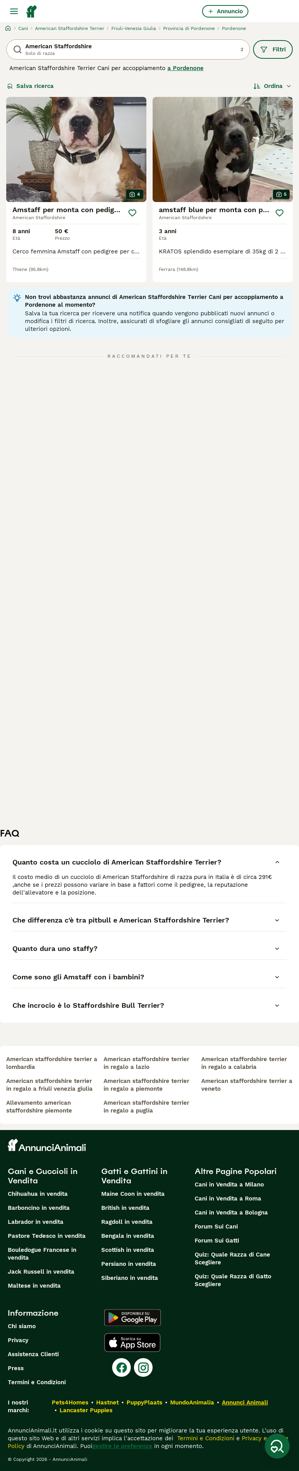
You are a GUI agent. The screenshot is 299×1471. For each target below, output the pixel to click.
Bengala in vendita (127, 1235)
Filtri (273, 49)
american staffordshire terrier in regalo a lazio (146, 1063)
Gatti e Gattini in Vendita (134, 1176)
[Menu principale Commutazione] (14, 11)
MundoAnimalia (192, 1402)
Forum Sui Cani (216, 1226)
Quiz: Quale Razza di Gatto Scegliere (233, 1280)
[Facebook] (121, 1367)
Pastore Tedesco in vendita (47, 1235)
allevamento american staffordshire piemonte (39, 1106)
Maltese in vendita (34, 1285)
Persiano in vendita (128, 1263)
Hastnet (107, 1402)
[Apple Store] (132, 1342)
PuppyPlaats (144, 1402)
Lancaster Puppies (86, 1410)
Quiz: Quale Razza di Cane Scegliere (232, 1258)
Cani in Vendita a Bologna (231, 1212)
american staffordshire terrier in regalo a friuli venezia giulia (49, 1084)
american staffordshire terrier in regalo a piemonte (146, 1084)
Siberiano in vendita (129, 1277)
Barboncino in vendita (39, 1207)
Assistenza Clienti (33, 1354)
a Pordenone (185, 68)
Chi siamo (22, 1326)
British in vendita (125, 1207)
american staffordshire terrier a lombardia (51, 1063)
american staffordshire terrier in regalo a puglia (146, 1106)
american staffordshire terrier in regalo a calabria (244, 1063)
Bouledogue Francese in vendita (42, 1253)
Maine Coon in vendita (133, 1193)
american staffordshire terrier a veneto (246, 1084)
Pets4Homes (70, 1402)
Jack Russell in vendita (41, 1271)
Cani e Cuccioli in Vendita (42, 1176)
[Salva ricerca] (277, 1446)
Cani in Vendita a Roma (228, 1198)
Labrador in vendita (35, 1221)
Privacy (18, 1340)
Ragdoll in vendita (127, 1221)
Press (16, 1368)
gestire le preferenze (122, 1446)
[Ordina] (272, 86)
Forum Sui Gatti (217, 1240)
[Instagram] (143, 1367)
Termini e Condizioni (37, 1382)
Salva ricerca (30, 86)
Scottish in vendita (127, 1249)
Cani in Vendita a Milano (229, 1184)
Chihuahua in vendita (38, 1193)
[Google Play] (132, 1317)
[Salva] (132, 213)
